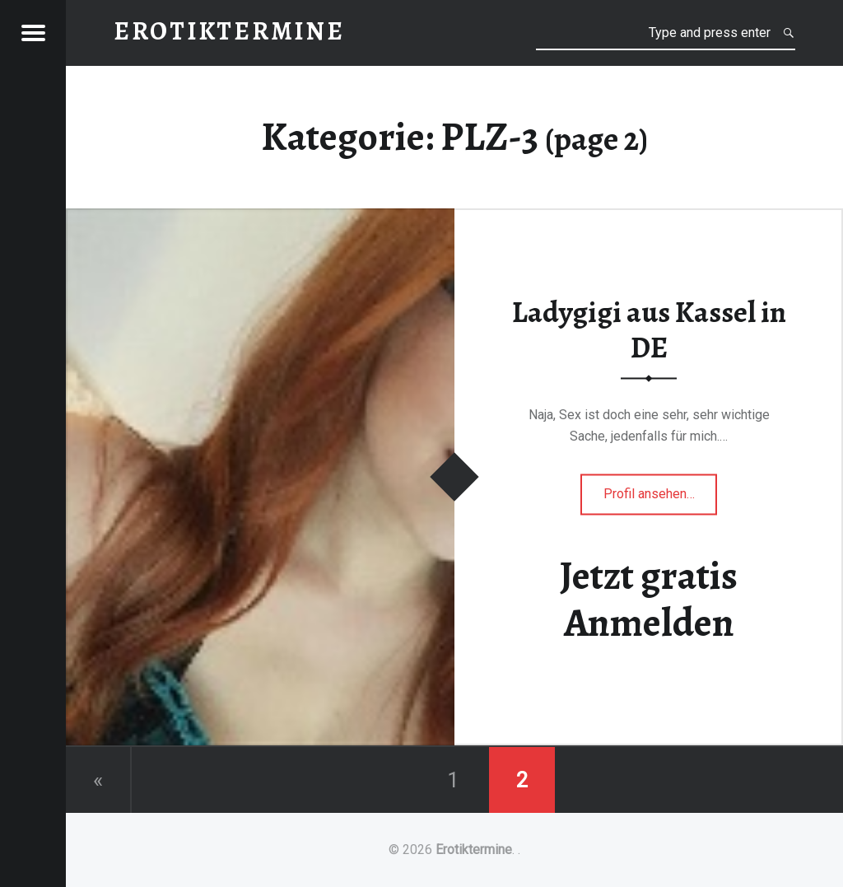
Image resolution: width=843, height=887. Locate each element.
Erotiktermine (473, 849)
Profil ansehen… (660, 499)
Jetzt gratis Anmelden (649, 599)
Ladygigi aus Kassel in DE (649, 329)
